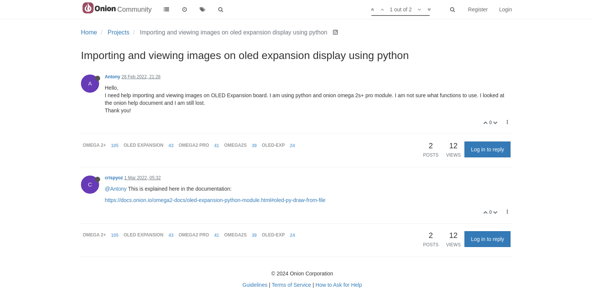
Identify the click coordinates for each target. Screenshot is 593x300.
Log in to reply (487, 149)
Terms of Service (291, 285)
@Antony (116, 189)
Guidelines (254, 285)
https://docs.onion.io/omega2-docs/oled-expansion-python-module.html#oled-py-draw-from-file (215, 200)
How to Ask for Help (338, 285)
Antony (112, 76)
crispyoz (114, 177)
